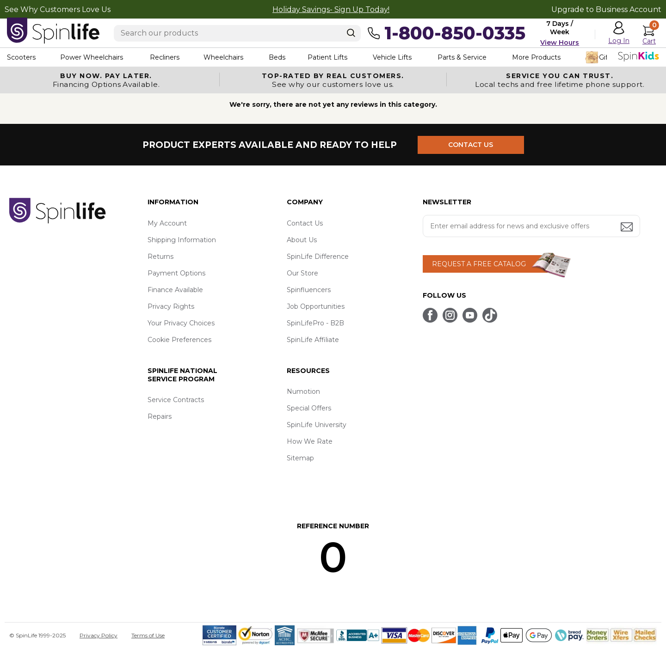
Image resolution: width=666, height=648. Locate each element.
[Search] (351, 33)
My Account (167, 223)
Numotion (303, 391)
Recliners (164, 57)
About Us (302, 240)
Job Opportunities (316, 306)
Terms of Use (148, 635)
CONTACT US (470, 145)
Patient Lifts (327, 57)
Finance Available (175, 290)
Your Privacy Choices (181, 323)
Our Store (302, 273)
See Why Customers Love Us (58, 9)
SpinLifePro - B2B (315, 323)
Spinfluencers (309, 290)
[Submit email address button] (628, 227)
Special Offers (309, 408)
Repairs (160, 416)
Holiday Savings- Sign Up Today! (330, 9)
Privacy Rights (171, 306)
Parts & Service (462, 57)
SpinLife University (316, 425)
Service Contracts (176, 400)
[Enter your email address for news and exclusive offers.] (531, 226)
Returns (160, 256)
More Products (536, 57)
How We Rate (310, 441)
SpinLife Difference (318, 256)
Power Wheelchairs (91, 57)
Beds (277, 57)
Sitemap (300, 458)
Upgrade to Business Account (606, 9)
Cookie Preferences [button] (179, 340)
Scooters (21, 57)
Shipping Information (182, 240)
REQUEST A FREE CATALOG (479, 264)
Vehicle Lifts (392, 57)
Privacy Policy (98, 635)
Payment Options (176, 273)
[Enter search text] (237, 33)
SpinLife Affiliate (313, 340)
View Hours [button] (559, 42)
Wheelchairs (223, 57)
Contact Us (305, 223)
